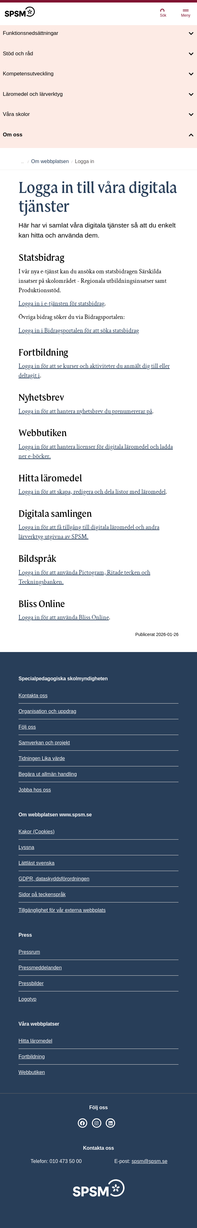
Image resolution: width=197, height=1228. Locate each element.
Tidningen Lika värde (42, 758)
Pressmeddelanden (40, 967)
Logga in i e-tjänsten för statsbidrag (61, 303)
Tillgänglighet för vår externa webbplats (62, 910)
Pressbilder (31, 983)
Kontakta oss (33, 695)
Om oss (12, 135)
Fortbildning (32, 1056)
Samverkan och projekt (44, 742)
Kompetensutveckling (28, 74)
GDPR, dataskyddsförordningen (54, 878)
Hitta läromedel (35, 1041)
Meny (185, 13)
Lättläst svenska (37, 863)
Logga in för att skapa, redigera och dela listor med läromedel (92, 492)
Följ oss (27, 727)
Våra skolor (16, 114)
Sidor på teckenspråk (42, 894)
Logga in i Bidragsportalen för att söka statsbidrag (79, 330)
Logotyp (27, 999)
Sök (163, 13)
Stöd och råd (18, 54)
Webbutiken (32, 1072)
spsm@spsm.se (150, 1161)
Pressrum (29, 952)
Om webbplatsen (50, 161)
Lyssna (26, 847)
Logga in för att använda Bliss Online (64, 617)
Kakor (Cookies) (37, 831)
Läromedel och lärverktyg (33, 94)
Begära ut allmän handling (48, 774)
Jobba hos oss (35, 789)
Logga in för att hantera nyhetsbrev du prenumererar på (85, 411)
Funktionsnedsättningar (30, 33)
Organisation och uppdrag (47, 711)
